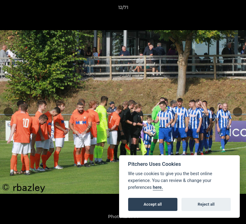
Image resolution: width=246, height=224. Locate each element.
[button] (235, 9)
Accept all (153, 204)
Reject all (206, 204)
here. (158, 187)
